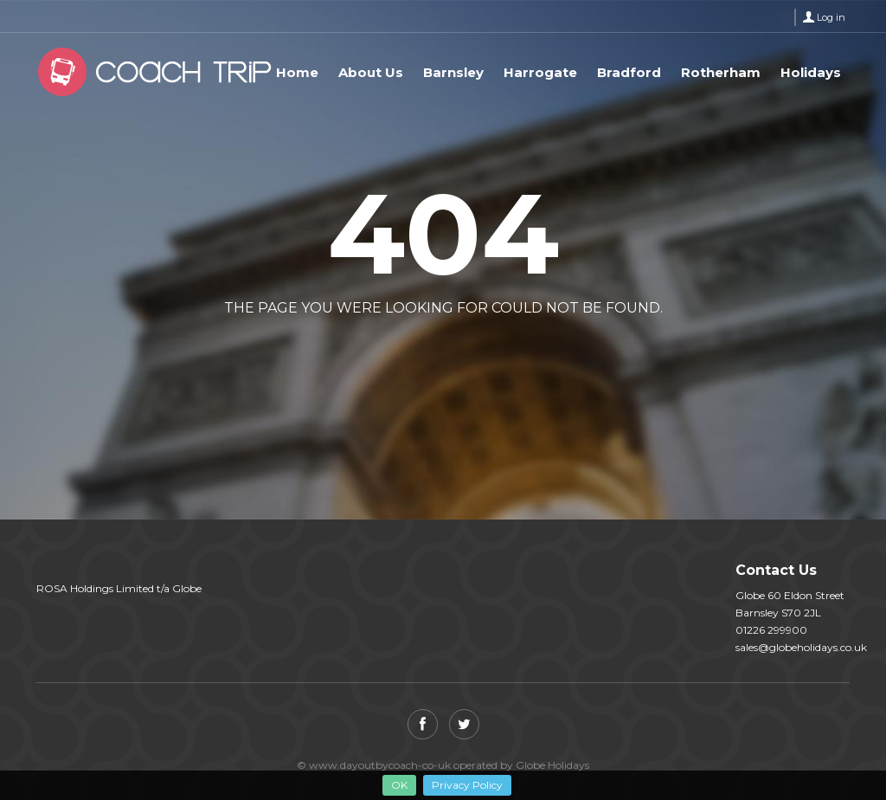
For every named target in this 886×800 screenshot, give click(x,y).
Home (297, 72)
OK (399, 784)
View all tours (511, 349)
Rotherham (721, 72)
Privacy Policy (467, 784)
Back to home (370, 349)
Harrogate (540, 72)
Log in (831, 17)
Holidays (810, 72)
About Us (370, 72)
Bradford (629, 72)
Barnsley (453, 72)
